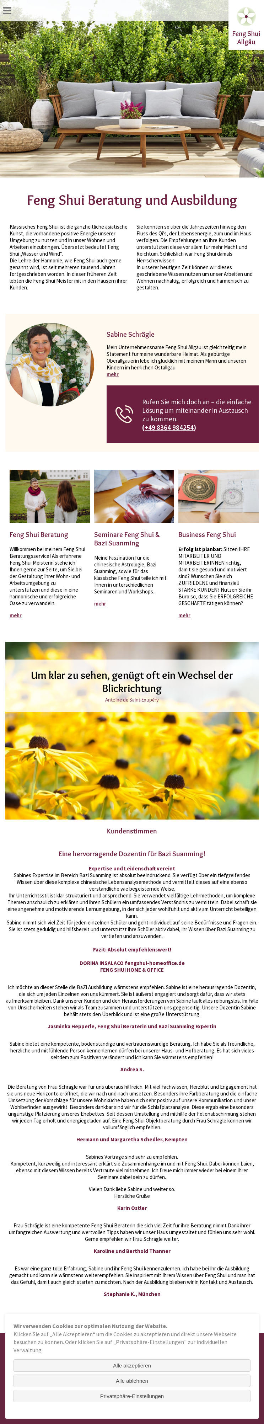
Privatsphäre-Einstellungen (132, 1396)
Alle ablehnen (132, 1381)
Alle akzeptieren (132, 1365)
